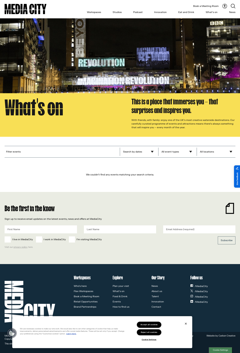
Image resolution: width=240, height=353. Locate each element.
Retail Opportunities (86, 301)
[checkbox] (96, 239)
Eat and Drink (186, 12)
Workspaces (94, 12)
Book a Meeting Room (206, 6)
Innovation (160, 12)
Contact (156, 306)
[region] (102, 332)
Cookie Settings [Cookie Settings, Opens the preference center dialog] (149, 339)
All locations (207, 151)
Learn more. (71, 334)
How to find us (121, 306)
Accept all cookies (149, 325)
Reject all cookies (149, 332)
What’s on (212, 12)
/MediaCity (199, 286)
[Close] (185, 323)
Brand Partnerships (85, 306)
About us (157, 291)
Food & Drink (120, 296)
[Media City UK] (25, 9)
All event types (170, 151)
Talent (155, 296)
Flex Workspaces (83, 291)
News (232, 12)
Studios (117, 12)
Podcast (138, 12)
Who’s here (80, 286)
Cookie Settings (220, 350)
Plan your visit (121, 286)
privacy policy (20, 247)
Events (117, 301)
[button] (12, 333)
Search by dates (132, 151)
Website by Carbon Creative (220, 336)
